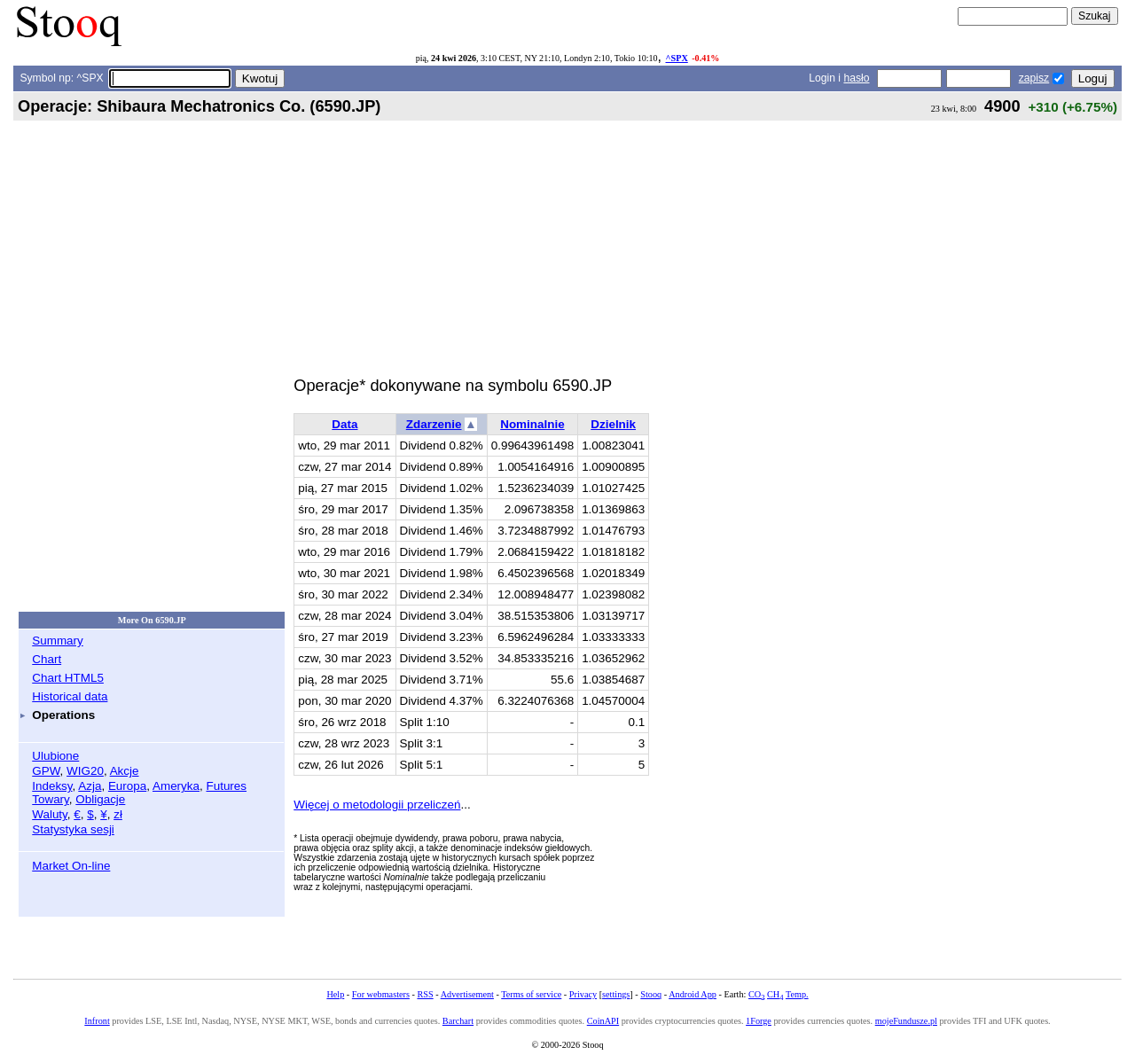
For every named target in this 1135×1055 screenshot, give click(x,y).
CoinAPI (603, 1021)
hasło (856, 78)
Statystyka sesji (73, 829)
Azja (89, 786)
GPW (45, 771)
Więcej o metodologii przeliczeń (377, 804)
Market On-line (71, 865)
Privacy (583, 994)
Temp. (797, 994)
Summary (57, 640)
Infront (96, 1021)
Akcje (124, 771)
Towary (50, 799)
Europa (127, 786)
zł (118, 814)
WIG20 (85, 771)
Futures (226, 786)
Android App (692, 994)
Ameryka (176, 786)
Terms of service (531, 994)
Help (335, 994)
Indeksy (52, 786)
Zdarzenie (434, 424)
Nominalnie (532, 424)
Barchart (458, 1021)
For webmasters (381, 994)
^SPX (677, 58)
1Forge (758, 1021)
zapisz (1034, 78)
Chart (46, 659)
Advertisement (467, 994)
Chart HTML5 (68, 677)
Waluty (49, 814)
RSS (425, 994)
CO (756, 994)
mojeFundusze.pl (906, 1021)
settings (616, 994)
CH (775, 994)
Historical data (69, 696)
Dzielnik (613, 424)
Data (344, 424)
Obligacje (100, 799)
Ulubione (55, 755)
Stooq (650, 994)
